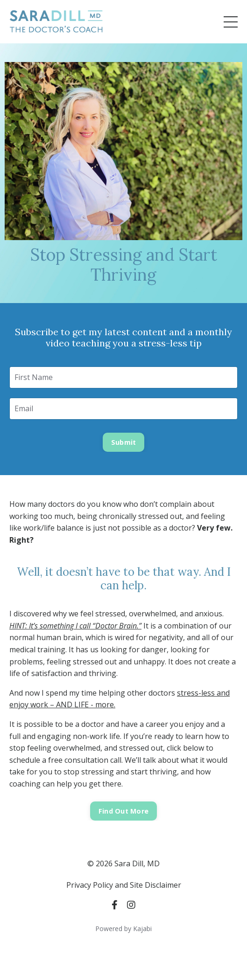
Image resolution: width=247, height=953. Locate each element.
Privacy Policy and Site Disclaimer (123, 885)
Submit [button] (123, 442)
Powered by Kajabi (123, 928)
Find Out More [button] (123, 811)
